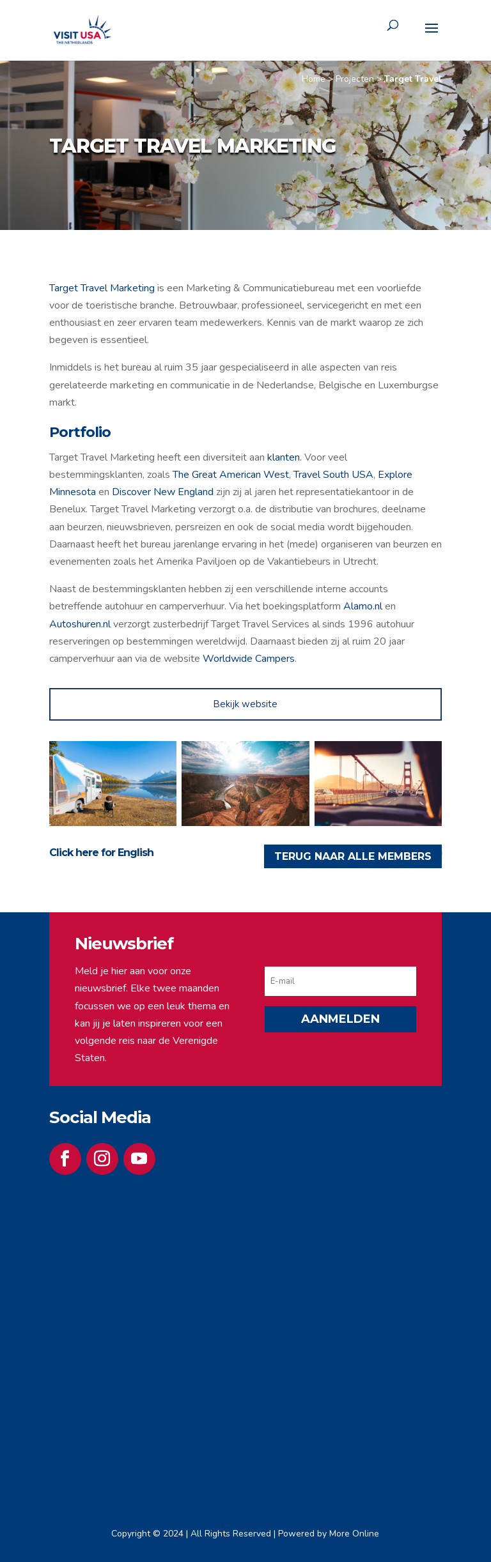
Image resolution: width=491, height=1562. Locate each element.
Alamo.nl (362, 606)
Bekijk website (245, 704)
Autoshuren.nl (80, 624)
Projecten (355, 79)
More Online (354, 1534)
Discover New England (163, 492)
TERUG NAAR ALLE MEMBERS (353, 856)
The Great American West (231, 475)
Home (313, 79)
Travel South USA (333, 475)
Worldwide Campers (249, 659)
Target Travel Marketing (102, 288)
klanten (283, 457)
